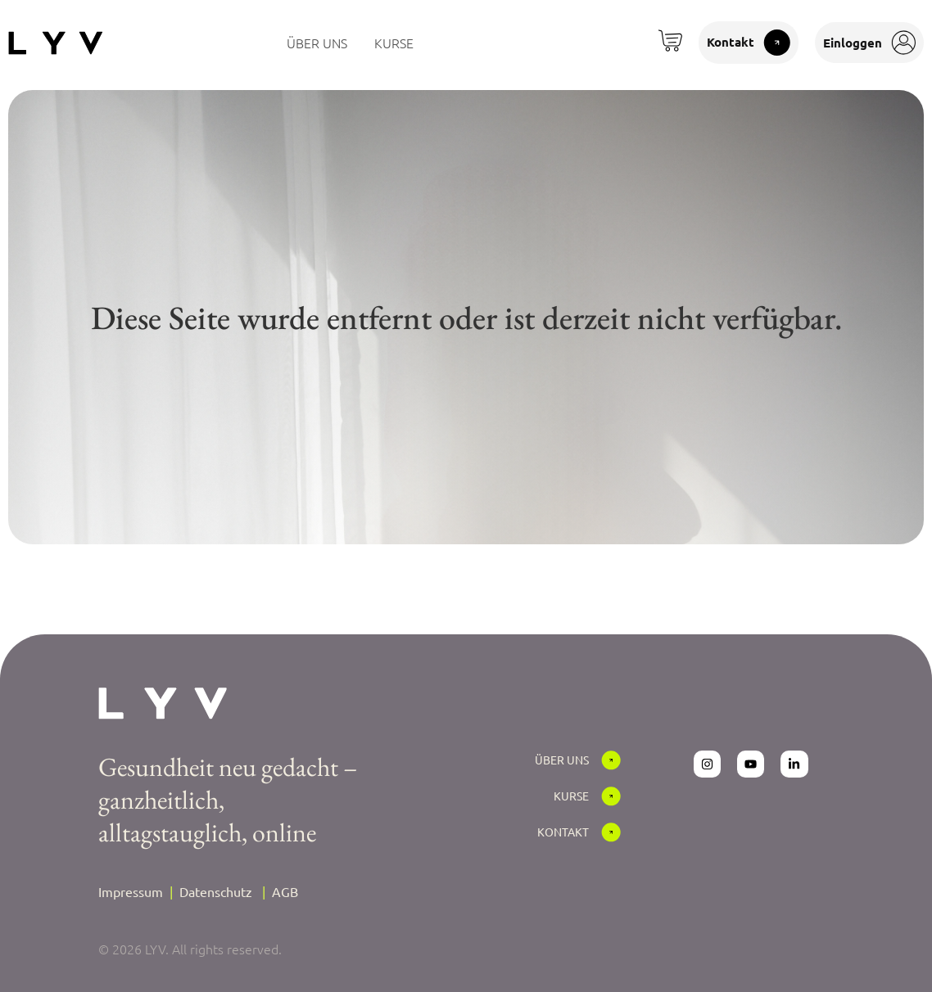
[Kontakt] (611, 832)
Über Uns (562, 759)
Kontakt (563, 831)
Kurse (571, 795)
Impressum (130, 891)
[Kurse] (611, 796)
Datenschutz (215, 891)
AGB (285, 891)
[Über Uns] (611, 760)
